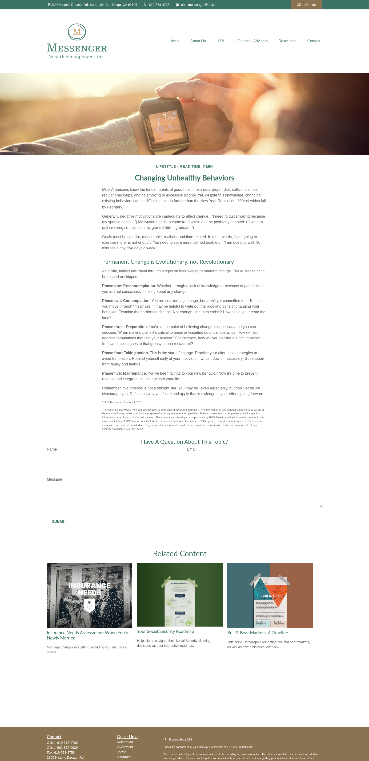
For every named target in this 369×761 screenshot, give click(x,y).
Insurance (124, 757)
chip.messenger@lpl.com (196, 5)
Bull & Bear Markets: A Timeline (257, 632)
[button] (174, 41)
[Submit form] (59, 521)
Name (52, 449)
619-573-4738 (156, 5)
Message (54, 479)
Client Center (306, 5)
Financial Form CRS (180, 739)
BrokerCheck (245, 746)
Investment (125, 747)
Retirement (125, 742)
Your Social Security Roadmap (165, 631)
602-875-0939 (67, 747)
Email (191, 449)
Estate (121, 752)
